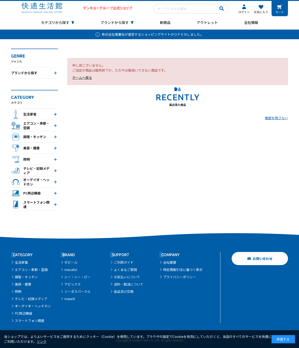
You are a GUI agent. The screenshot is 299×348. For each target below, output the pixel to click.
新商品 (165, 22)
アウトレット (207, 22)
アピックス (72, 284)
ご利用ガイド (124, 262)
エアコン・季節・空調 (31, 269)
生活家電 (21, 262)
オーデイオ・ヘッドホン (33, 306)
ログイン (244, 12)
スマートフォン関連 (29, 320)
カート (280, 12)
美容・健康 (23, 284)
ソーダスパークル (77, 291)
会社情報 (251, 22)
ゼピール (70, 262)
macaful (70, 269)
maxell (69, 298)
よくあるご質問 (125, 269)
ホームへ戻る (82, 77)
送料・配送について (128, 284)
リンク (41, 341)
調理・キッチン (26, 277)
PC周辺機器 (23, 313)
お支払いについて (127, 277)
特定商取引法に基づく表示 (183, 269)
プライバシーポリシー (179, 277)
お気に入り (261, 12)
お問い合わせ (262, 258)
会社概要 (169, 262)
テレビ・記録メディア (31, 298)
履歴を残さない (276, 118)
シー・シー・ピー (77, 277)
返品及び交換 (124, 291)
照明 (18, 291)
